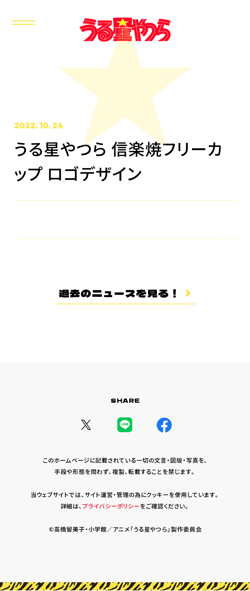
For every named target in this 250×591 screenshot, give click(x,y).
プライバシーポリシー (111, 506)
